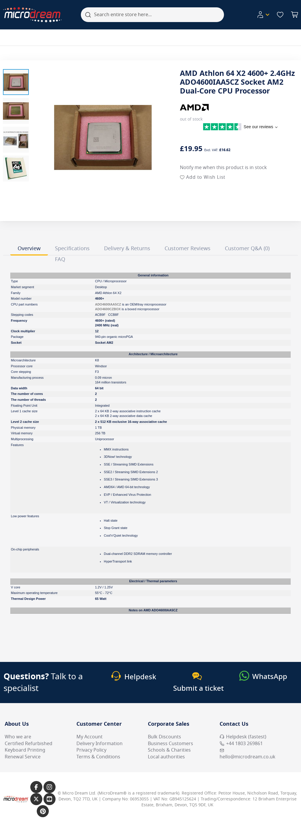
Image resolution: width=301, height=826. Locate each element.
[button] (16, 82)
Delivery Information (99, 743)
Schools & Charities (169, 750)
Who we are (18, 736)
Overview (29, 248)
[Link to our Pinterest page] (43, 811)
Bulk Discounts (164, 736)
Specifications (72, 248)
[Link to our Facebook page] (36, 787)
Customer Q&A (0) (247, 248)
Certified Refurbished (28, 743)
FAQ (60, 259)
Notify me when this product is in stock (223, 167)
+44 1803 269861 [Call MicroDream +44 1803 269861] (241, 743)
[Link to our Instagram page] (50, 787)
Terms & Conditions (98, 756)
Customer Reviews (187, 248)
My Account (89, 736)
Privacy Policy (91, 750)
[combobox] (152, 14)
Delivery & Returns (127, 248)
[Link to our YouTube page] (50, 799)
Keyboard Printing (25, 750)
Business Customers (170, 743)
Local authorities (166, 756)
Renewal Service (23, 756)
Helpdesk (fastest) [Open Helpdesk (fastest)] (243, 736)
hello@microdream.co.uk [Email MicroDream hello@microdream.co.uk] (247, 754)
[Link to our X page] (36, 799)
